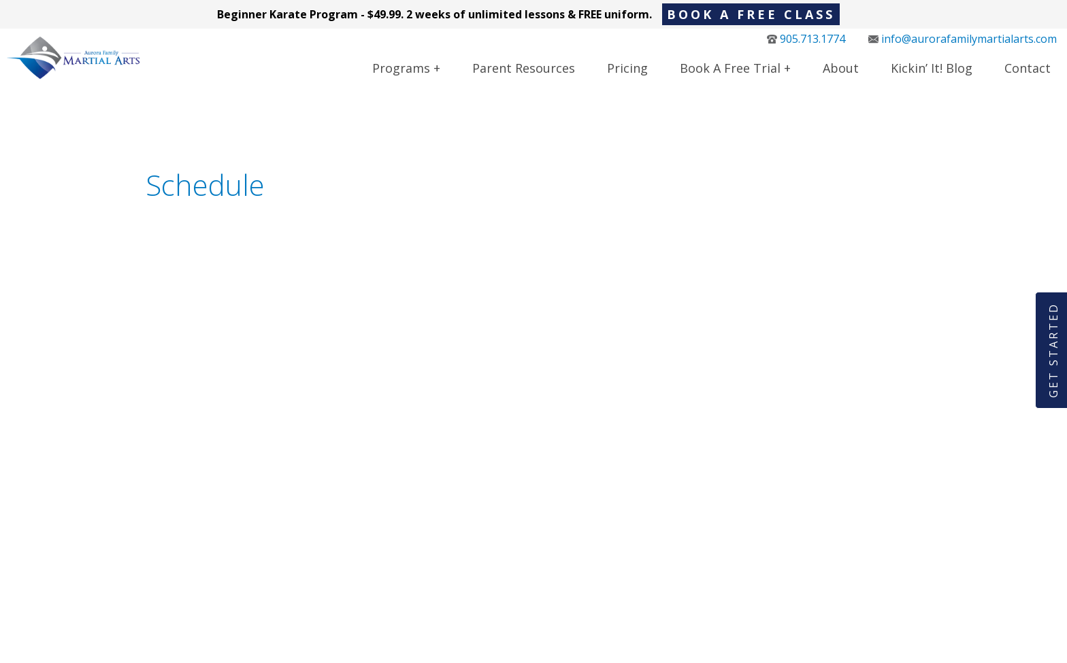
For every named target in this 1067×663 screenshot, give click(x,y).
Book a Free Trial (730, 76)
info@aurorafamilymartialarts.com (962, 46)
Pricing (627, 76)
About (841, 76)
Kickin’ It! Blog (931, 76)
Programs (401, 76)
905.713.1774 (806, 46)
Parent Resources (523, 76)
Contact (1027, 76)
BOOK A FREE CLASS (751, 14)
